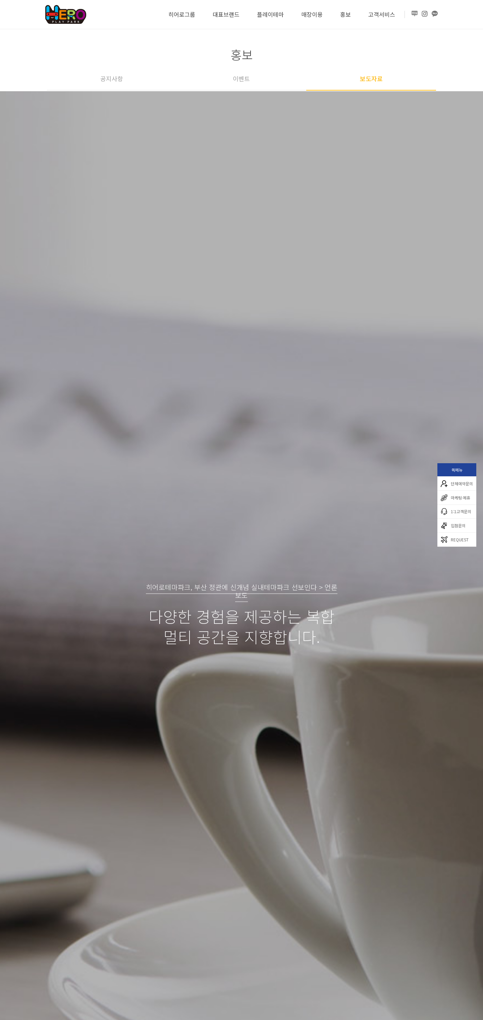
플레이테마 (270, 14)
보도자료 (371, 78)
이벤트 (241, 78)
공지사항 (111, 78)
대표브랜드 (226, 14)
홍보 (345, 14)
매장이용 (312, 14)
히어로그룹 (181, 14)
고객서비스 (381, 14)
